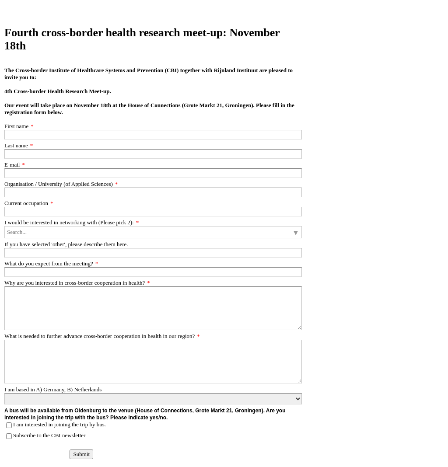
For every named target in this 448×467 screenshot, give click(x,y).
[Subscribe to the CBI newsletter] (9, 436)
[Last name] (153, 154)
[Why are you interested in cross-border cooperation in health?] (153, 308)
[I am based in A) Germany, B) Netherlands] (153, 398)
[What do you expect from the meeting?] (153, 272)
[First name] (153, 134)
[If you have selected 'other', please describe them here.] (153, 253)
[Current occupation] (153, 211)
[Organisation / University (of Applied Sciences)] (153, 192)
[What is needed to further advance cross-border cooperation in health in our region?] (153, 361)
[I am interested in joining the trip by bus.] (9, 425)
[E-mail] (153, 173)
